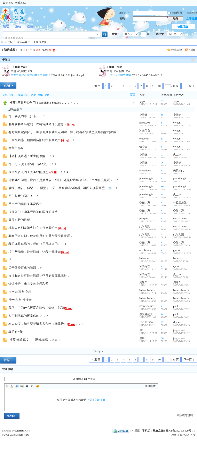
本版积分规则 (185, 415)
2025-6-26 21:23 (181, 125)
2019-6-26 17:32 (181, 309)
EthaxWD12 (155, 75)
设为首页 (8, 2)
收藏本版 (177, 49)
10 (159, 85)
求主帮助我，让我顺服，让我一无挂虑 (34, 252)
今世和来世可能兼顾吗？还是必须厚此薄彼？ (39, 276)
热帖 (33, 94)
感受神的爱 (146, 314)
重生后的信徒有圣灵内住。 (26, 204)
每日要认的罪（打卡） (23, 116)
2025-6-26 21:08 (181, 141)
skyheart (177, 322)
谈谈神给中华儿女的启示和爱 (28, 283)
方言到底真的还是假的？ (25, 315)
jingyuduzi (179, 330)
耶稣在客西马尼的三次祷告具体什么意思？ (37, 124)
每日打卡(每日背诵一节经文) (27, 164)
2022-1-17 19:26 (181, 245)
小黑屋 (136, 430)
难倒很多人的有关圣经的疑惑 (28, 172)
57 (162, 101)
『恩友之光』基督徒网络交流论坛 (1, 42)
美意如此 (178, 170)
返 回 (97, 85)
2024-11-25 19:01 (182, 189)
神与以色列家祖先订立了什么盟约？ (33, 228)
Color (12, 386)
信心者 (143, 146)
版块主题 (13, 109)
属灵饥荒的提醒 (19, 220)
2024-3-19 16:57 (181, 221)
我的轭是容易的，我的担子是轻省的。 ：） (38, 244)
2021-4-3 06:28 (181, 277)
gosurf (176, 250)
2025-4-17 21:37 (181, 173)
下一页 (188, 85)
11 (162, 138)
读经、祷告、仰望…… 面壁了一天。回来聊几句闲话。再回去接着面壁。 (58, 188)
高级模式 (150, 386)
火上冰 (177, 154)
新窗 (132, 94)
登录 (90, 399)
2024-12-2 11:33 (181, 181)
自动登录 (175, 12)
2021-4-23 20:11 (181, 269)
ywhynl (177, 122)
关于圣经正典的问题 (22, 268)
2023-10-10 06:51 (182, 237)
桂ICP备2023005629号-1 (180, 430)
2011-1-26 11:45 (181, 104)
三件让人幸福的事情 (119, 75)
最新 (20, 94)
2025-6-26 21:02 (181, 149)
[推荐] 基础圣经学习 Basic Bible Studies (34, 102)
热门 (27, 94)
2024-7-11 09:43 (181, 205)
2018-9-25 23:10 (181, 325)
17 (162, 178)
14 (162, 194)
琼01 (142, 330)
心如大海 (144, 202)
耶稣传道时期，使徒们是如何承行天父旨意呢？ (40, 236)
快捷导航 (182, 26)
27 (162, 322)
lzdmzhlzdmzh (147, 290)
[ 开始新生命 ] (19, 67)
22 (162, 154)
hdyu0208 (144, 122)
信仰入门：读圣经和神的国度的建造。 (34, 212)
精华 (40, 94)
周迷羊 (143, 282)
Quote (27, 386)
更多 (47, 94)
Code (32, 386)
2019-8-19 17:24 (181, 293)
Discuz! (19, 430)
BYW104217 (146, 306)
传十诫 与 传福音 (20, 299)
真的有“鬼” (15, 331)
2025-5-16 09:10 (181, 165)
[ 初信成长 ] (41, 42)
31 (162, 170)
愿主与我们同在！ (20, 196)
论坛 (6, 26)
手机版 (146, 430)
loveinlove (145, 170)
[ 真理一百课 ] (115, 67)
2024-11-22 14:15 (182, 197)
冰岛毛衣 (144, 130)
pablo (176, 306)
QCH (176, 266)
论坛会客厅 (23, 42)
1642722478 (146, 322)
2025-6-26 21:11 (181, 133)
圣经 (30, 26)
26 (162, 162)
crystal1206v (180, 218)
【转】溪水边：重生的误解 (26, 156)
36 (162, 338)
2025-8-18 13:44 (181, 117)
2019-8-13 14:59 (181, 301)
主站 (18, 26)
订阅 (192, 49)
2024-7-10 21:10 (181, 213)
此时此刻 (144, 226)
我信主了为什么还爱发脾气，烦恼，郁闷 (36, 307)
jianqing (143, 218)
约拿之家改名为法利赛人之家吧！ (31, 75)
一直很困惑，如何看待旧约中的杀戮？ (34, 140)
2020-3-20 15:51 (181, 285)
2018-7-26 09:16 (181, 341)
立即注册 (191, 18)
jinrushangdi (78, 75)
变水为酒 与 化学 (20, 291)
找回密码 (191, 12)
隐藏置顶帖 (133, 102)
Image (17, 386)
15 (162, 114)
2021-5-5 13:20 (181, 261)
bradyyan (144, 138)
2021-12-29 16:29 (182, 253)
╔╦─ (142, 101)
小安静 (143, 114)
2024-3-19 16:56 (181, 229)
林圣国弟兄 (180, 202)
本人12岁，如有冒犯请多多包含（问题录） (37, 323)
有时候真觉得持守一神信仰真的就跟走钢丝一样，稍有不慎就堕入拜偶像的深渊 (62, 132)
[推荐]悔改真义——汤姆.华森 (28, 339)
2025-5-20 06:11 (181, 157)
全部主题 (7, 94)
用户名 (123, 12)
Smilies (37, 386)
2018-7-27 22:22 (181, 333)
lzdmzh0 (144, 258)
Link (22, 386)
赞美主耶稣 (16, 148)
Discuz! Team (22, 435)
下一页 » (99, 351)
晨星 (142, 338)
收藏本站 (20, 2)
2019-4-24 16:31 (181, 317)
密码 (122, 18)
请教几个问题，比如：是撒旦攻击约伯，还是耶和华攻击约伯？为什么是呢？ (60, 180)
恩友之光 (158, 430)
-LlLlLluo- (145, 250)
